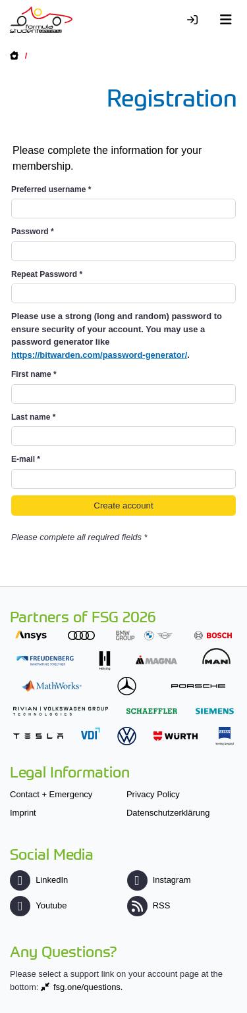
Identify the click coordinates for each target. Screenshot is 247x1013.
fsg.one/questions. (88, 987)
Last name (33, 417)
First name (34, 374)
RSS (149, 905)
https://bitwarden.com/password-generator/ (99, 355)
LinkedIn (39, 880)
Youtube (38, 905)
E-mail (25, 459)
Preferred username (51, 189)
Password (32, 231)
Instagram (159, 880)
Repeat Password (46, 274)
